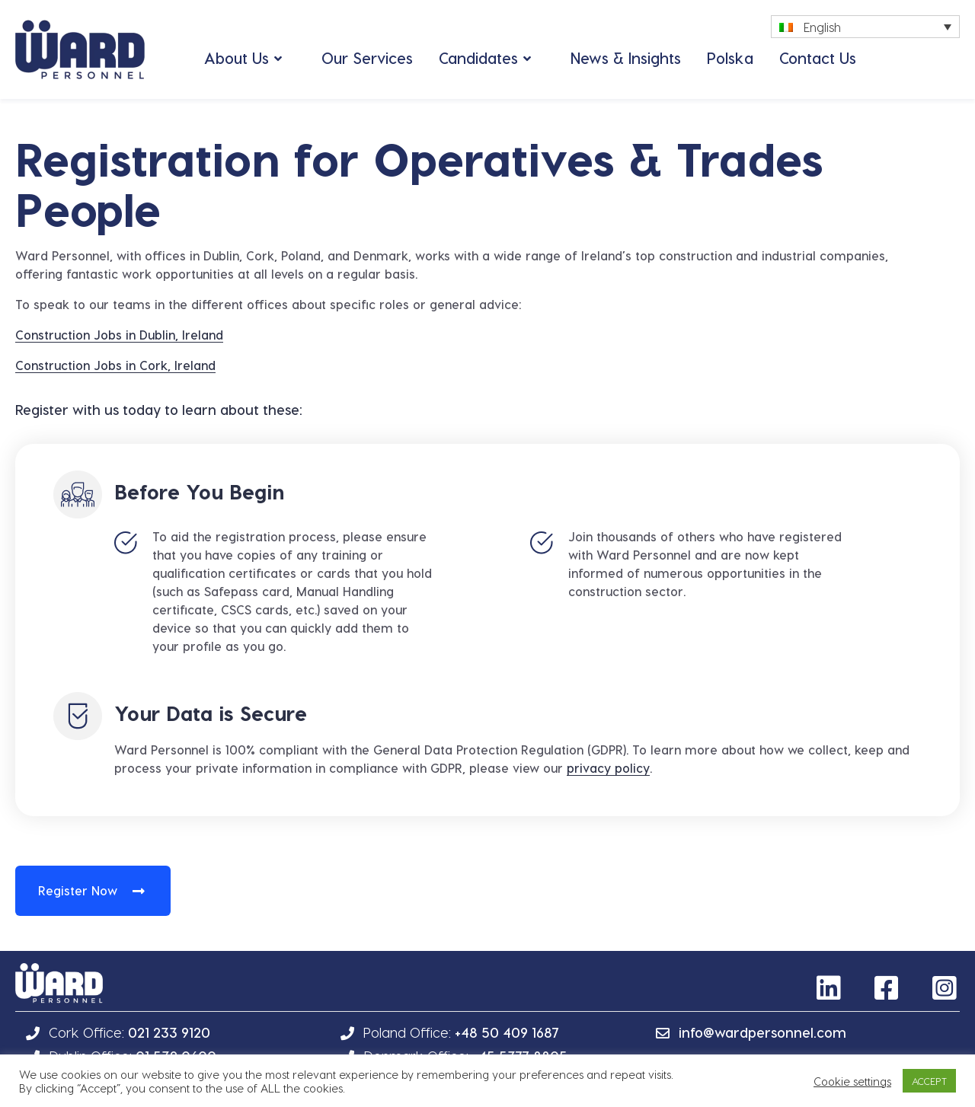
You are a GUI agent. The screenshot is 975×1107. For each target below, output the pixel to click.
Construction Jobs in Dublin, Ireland (119, 334)
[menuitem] (865, 26)
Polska (730, 58)
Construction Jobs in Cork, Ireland (115, 365)
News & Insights (626, 58)
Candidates (478, 58)
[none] (865, 26)
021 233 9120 (169, 1032)
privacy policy (608, 768)
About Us (236, 58)
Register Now (77, 890)
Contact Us (817, 58)
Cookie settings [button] (852, 1081)
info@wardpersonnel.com (762, 1032)
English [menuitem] (822, 27)
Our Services (367, 58)
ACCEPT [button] (929, 1080)
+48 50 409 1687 (507, 1032)
